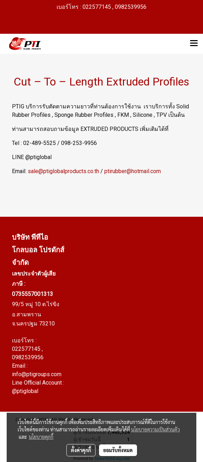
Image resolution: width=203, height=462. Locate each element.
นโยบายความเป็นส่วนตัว (155, 429)
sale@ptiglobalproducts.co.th (63, 171)
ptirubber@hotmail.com (132, 171)
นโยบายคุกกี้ (41, 436)
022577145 (27, 349)
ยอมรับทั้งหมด (118, 450)
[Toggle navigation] (194, 43)
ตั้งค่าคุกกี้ (81, 450)
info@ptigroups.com (36, 374)
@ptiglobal (25, 391)
